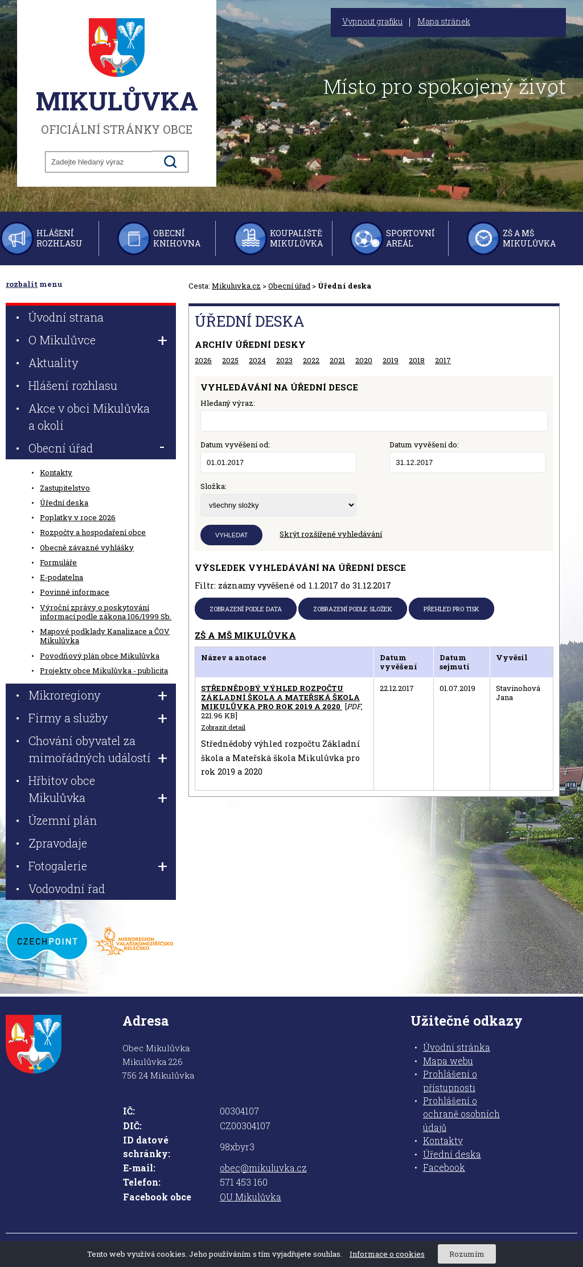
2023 (284, 360)
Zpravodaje (57, 843)
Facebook (444, 1167)
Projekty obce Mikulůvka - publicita (104, 670)
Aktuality (53, 362)
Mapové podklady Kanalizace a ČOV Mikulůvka (105, 635)
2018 (417, 360)
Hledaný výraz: (227, 403)
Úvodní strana (66, 317)
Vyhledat (231, 535)
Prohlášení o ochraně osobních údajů (461, 1114)
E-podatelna (61, 577)
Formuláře (58, 562)
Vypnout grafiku (372, 22)
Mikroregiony (64, 695)
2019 (391, 360)
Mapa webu (448, 1061)
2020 (363, 360)
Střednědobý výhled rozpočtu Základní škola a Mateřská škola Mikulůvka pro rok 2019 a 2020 (280, 697)
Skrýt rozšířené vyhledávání (331, 533)
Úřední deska (64, 502)
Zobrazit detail (223, 727)
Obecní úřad (289, 286)
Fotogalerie (57, 865)
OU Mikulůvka (250, 1197)
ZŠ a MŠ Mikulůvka (529, 238)
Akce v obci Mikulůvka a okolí (89, 417)
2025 (230, 360)
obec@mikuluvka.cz (263, 1168)
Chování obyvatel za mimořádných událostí (89, 749)
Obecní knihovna (176, 238)
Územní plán (62, 820)
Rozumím (467, 1254)
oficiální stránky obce (116, 77)
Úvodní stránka (456, 1047)
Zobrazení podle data (246, 608)
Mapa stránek (443, 22)
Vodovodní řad (66, 888)
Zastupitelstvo (65, 488)
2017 (443, 360)
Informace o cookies (387, 1254)
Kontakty (56, 472)
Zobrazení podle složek (352, 608)
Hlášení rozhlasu (59, 238)
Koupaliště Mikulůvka (296, 238)
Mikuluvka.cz (236, 286)
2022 (311, 360)
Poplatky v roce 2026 (78, 517)
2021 (337, 360)
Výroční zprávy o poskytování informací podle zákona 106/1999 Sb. (105, 612)
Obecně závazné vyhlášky (87, 547)
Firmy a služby (68, 717)
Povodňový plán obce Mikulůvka (99, 656)
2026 (203, 360)
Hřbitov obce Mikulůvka (61, 789)
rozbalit (22, 284)
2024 (257, 360)
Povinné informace (74, 592)
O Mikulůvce (62, 339)
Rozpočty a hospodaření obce (93, 532)
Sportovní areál (410, 238)
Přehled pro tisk (451, 608)
